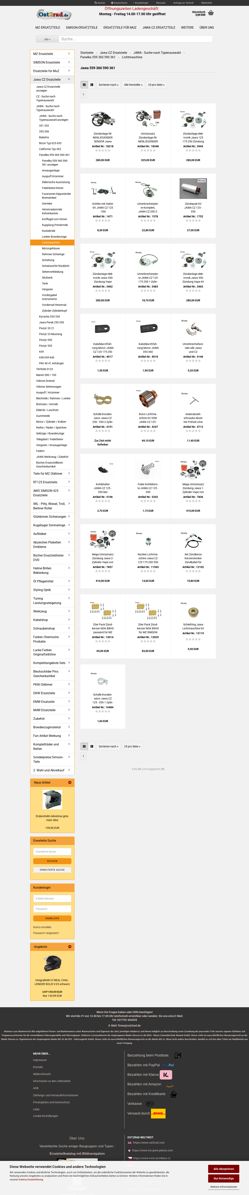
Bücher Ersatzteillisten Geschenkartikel (49, 464)
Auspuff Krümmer (53, 176)
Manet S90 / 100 (46, 375)
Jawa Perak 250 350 (51, 322)
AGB (36, 1088)
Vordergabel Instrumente (49, 297)
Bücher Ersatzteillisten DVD (48, 558)
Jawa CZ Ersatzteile (158, 27)
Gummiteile (43, 415)
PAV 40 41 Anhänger (51, 363)
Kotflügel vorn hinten (54, 219)
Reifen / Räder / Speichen (51, 427)
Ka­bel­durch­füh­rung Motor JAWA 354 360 (148, 347)
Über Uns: (77, 1138)
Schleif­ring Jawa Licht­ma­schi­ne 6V (193, 626)
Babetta (44, 137)
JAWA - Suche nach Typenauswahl (48, 108)
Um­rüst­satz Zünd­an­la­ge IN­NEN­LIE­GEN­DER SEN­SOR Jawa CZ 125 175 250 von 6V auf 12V (148, 137)
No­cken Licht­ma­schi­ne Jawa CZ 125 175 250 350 (148, 558)
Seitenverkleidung (52, 271)
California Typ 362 (50, 149)
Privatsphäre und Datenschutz (51, 1102)
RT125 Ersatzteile (45, 482)
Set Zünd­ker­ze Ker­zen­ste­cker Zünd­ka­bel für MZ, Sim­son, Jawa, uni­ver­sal (193, 558)
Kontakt (38, 1067)
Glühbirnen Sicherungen (49, 517)
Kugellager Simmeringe (49, 525)
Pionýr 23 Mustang (50, 334)
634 (41, 351)
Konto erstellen (42, 927)
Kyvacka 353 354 (49, 316)
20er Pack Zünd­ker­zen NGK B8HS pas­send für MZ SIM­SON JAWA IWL (103, 628)
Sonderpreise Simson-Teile (48, 759)
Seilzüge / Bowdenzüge (50, 433)
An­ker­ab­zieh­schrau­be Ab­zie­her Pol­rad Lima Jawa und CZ (193, 418)
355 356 (44, 131)
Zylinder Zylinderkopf (54, 310)
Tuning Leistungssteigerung (47, 601)
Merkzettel (205, 3)
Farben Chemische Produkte (46, 639)
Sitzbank (47, 277)
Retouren (160, 3)
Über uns (207, 27)
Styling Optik (42, 590)
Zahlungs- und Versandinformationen (55, 1095)
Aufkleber (39, 534)
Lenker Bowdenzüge (54, 236)
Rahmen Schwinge (53, 254)
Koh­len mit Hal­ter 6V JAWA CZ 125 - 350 (102, 207)
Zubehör (39, 719)
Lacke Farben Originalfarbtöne (44, 652)
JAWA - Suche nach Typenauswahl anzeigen (53, 117)
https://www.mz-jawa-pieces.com (152, 1150)
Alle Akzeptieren (224, 1168)
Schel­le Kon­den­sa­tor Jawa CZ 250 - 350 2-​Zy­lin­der (102, 418)
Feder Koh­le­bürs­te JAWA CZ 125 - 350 (148, 488)
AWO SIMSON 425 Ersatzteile (45, 493)
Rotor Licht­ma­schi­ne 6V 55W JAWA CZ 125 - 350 (148, 418)
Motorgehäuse (51, 248)
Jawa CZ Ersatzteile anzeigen (48, 88)
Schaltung (48, 260)
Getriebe (47, 203)
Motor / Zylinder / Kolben (51, 421)
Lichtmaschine (51, 242)
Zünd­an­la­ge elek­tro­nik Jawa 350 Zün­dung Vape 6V (193, 277)
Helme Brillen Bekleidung (42, 570)
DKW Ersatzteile (44, 693)
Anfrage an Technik (182, 3)
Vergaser (47, 289)
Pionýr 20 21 (46, 328)
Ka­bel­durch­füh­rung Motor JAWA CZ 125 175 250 (103, 347)
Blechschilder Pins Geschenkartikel (45, 674)
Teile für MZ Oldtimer (47, 473)
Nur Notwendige (224, 1178)
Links (36, 1109)
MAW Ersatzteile (44, 710)
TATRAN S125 (44, 369)
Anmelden (52, 918)
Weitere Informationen (223, 1186)
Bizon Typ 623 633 (50, 143)
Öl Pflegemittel (43, 581)
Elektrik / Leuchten (47, 410)
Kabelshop (40, 620)
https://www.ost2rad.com (149, 1142)
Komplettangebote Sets (49, 663)
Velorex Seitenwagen (48, 386)
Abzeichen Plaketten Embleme (47, 545)
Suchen (100, 3)
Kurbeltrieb (48, 230)
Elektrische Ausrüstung (56, 182)
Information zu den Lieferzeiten (52, 1081)
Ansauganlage (51, 170)
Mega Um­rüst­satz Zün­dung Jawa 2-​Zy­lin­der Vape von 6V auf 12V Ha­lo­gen (103, 558)
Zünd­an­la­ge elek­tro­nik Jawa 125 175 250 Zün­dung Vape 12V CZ (193, 137)
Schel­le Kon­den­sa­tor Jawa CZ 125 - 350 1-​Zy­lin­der (102, 698)
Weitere (187, 27)
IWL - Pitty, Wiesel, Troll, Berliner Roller (49, 506)
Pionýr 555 (45, 345)
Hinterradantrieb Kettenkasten (52, 211)
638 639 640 (46, 357)
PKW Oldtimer (42, 684)
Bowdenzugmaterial (47, 727)
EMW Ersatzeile (43, 702)
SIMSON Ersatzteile (82, 27)
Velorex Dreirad (45, 380)
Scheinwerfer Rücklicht (55, 265)
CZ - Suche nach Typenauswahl (45, 98)
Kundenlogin (140, 3)
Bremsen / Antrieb (47, 404)
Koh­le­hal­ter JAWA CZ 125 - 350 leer (103, 488)
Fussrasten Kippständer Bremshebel (56, 195)
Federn (40, 450)
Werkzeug (40, 611)
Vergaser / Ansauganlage (51, 445)
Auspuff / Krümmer (48, 392)
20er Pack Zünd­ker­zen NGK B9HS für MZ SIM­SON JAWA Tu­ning (148, 628)
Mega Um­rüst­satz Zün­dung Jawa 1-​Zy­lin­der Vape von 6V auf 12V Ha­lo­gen (193, 488)
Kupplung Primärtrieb (55, 225)
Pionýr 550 (45, 339)
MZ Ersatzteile (47, 27)
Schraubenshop (44, 628)
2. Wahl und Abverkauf (48, 770)
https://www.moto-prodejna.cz (151, 1158)
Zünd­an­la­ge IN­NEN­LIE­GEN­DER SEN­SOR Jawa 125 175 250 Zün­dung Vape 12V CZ (102, 137)
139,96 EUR (52, 827)
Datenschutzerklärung (31, 1179)
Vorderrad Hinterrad (54, 304)
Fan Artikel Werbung (47, 736)
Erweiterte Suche (52, 870)
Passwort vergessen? (46, 933)
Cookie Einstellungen (45, 1115)
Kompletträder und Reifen (46, 747)
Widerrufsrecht (42, 1074)
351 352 (44, 125)
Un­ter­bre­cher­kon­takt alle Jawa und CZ (193, 347)
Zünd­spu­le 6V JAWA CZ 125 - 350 (193, 207)
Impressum (40, 1060)
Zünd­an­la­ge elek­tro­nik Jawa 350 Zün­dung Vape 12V (103, 278)
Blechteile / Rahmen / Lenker (53, 398)
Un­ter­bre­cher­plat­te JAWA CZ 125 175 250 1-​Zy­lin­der (148, 278)
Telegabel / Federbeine (49, 439)
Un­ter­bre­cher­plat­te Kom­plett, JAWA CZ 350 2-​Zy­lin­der (148, 207)
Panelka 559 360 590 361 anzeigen (55, 162)
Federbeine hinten (52, 188)
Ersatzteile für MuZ (120, 27)
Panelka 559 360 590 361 (54, 154)
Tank (45, 283)
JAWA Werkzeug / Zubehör (52, 456)
